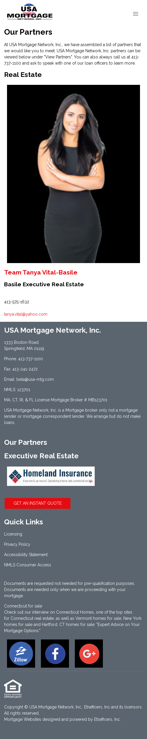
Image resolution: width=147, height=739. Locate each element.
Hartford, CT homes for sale (68, 624)
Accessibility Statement (26, 554)
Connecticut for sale (23, 606)
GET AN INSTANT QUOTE (37, 503)
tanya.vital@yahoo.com (25, 314)
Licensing (13, 534)
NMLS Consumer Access (27, 565)
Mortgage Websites (22, 719)
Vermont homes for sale (98, 618)
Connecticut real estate (32, 618)
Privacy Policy (17, 544)
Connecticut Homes (75, 612)
